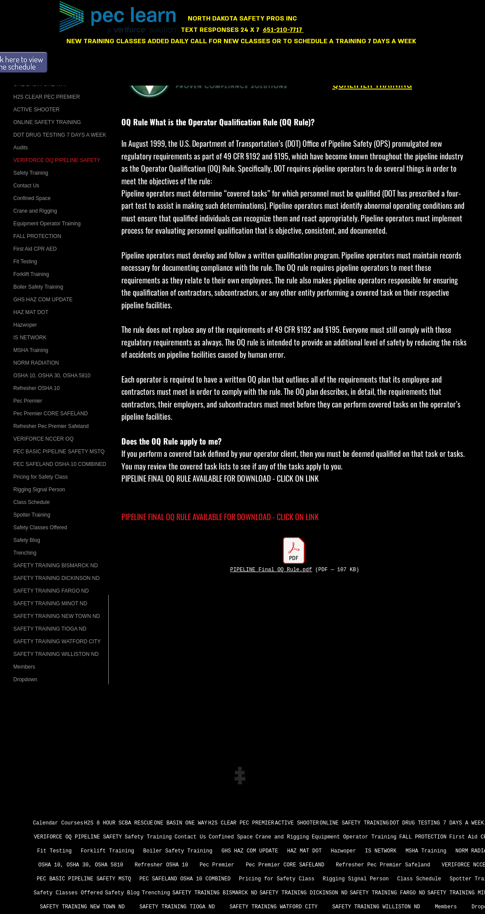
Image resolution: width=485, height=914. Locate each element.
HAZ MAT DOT (31, 312)
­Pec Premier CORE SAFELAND (51, 413)
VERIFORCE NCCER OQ (44, 439)
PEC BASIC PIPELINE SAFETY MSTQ (59, 451)
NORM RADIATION (36, 363)
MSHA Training (31, 350)
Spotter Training (32, 515)
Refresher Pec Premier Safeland (51, 426)
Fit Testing (25, 262)
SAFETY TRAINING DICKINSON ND (57, 578)
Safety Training (31, 173)
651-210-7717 (283, 29)
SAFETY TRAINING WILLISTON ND (56, 654)
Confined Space (32, 198)
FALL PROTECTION (38, 236)
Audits (21, 148)
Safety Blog (27, 540)
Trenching (25, 553)
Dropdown (26, 679)
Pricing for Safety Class (41, 477)
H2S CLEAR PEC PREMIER (47, 97)
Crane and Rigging (35, 211)
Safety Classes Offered (40, 527)
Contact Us (26, 186)
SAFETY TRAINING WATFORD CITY (57, 641)
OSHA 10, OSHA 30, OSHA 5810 (52, 375)
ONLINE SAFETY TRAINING (47, 122)
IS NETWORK (30, 338)
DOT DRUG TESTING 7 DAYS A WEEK (60, 135)
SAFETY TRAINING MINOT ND (50, 603)
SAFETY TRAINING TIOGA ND (50, 629)
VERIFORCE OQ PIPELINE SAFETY (57, 160)
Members (24, 667)
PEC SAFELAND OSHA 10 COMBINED (60, 464)
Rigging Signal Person (39, 489)
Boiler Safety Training (38, 287)
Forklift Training (31, 274)
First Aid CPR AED (35, 249)
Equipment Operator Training (47, 224)
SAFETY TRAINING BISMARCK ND (56, 565)
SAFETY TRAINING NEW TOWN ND (57, 616)
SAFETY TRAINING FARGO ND (51, 591)
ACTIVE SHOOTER (37, 110)
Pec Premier (28, 401)
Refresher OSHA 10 (37, 388)
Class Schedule (32, 502)
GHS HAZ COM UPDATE (43, 300)
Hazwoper (25, 325)
